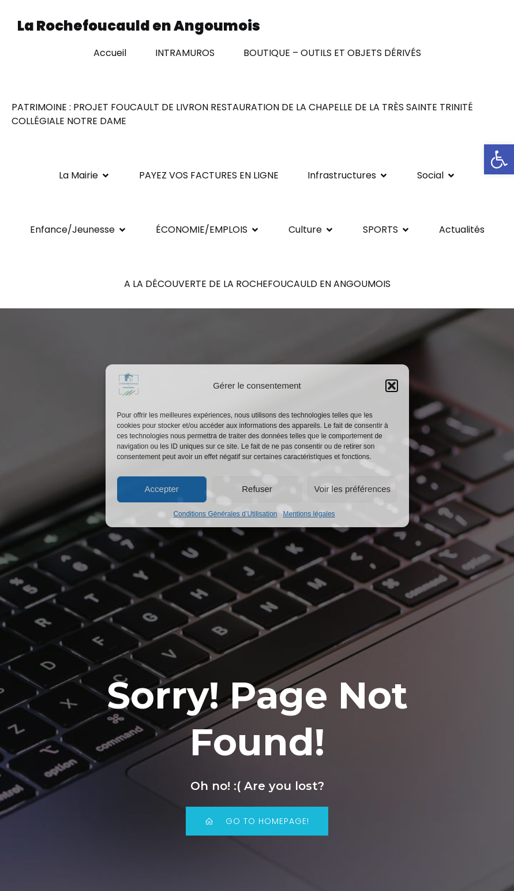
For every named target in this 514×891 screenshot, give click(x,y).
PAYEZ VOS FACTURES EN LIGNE (209, 175)
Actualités (462, 229)
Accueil (109, 52)
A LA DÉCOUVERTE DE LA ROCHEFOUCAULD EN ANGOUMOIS (257, 283)
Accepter (162, 489)
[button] (499, 159)
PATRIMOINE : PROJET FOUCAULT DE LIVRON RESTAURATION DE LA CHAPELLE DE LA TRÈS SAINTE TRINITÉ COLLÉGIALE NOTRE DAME (243, 114)
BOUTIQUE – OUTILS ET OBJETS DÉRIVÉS (332, 52)
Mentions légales (309, 514)
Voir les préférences (352, 489)
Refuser (257, 489)
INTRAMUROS (185, 52)
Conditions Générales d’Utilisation (225, 514)
